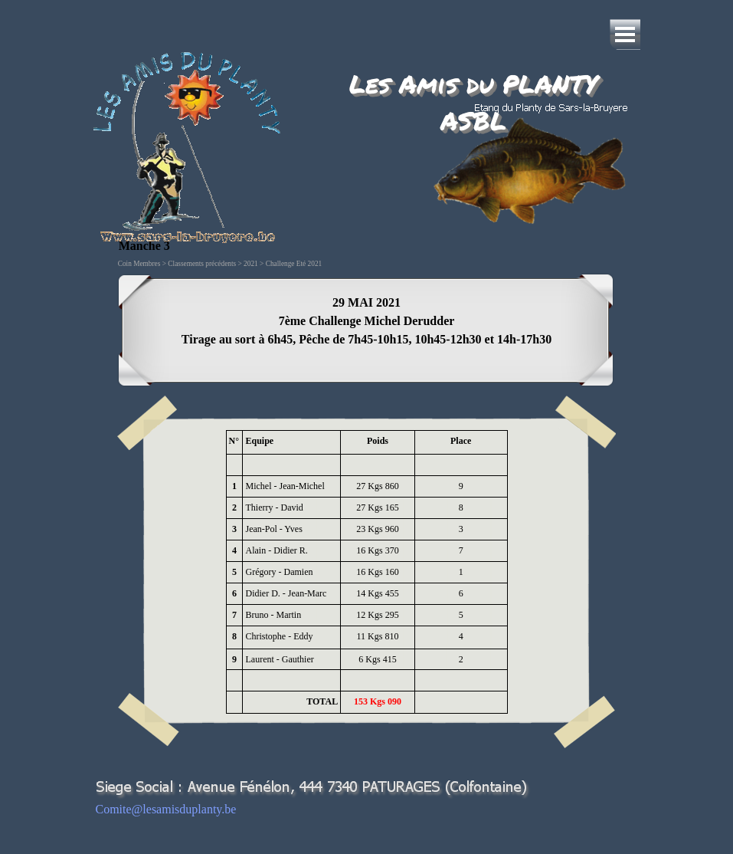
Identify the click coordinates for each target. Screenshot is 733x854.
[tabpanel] (367, 330)
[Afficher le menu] (625, 34)
